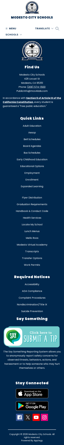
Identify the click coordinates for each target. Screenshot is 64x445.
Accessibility (32, 284)
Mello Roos (32, 238)
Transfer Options (32, 258)
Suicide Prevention (32, 311)
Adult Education (32, 126)
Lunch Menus (32, 231)
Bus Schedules (32, 152)
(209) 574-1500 (36, 87)
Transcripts (32, 251)
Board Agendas (32, 146)
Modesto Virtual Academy (32, 244)
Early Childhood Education (32, 159)
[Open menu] (10, 28)
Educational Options (32, 166)
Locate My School (32, 224)
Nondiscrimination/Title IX (32, 304)
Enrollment (32, 179)
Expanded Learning (32, 186)
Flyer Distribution (32, 197)
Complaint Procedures (32, 298)
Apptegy (38, 440)
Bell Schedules (32, 139)
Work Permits (32, 265)
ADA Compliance (32, 291)
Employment (32, 173)
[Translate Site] (44, 28)
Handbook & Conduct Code (32, 211)
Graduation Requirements (32, 204)
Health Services (32, 218)
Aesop (32, 132)
